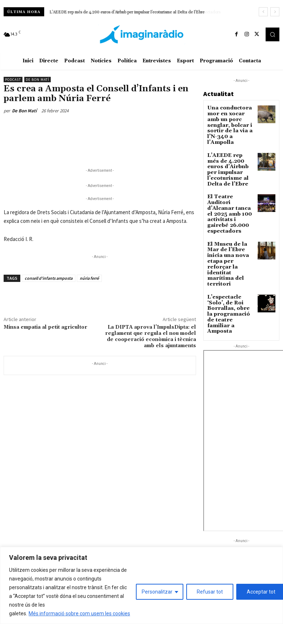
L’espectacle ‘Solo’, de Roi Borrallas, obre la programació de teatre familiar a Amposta (230, 265)
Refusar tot (210, 592)
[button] (272, 34)
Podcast (13, 79)
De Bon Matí (37, 79)
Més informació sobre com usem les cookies (79, 613)
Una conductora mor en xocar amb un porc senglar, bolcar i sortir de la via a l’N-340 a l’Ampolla (229, 120)
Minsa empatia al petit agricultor (45, 327)
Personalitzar (157, 592)
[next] (274, 11)
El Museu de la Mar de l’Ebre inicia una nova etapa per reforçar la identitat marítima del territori (230, 229)
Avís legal (84, 513)
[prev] (263, 11)
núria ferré (89, 278)
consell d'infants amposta (48, 278)
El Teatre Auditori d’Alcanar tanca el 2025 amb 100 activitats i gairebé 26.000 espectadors (228, 193)
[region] (141, 585)
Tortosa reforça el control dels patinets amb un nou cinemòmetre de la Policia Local (237, 529)
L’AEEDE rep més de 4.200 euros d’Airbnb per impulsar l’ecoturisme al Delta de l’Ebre (127, 12)
